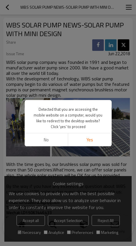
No (46, 139)
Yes (89, 139)
